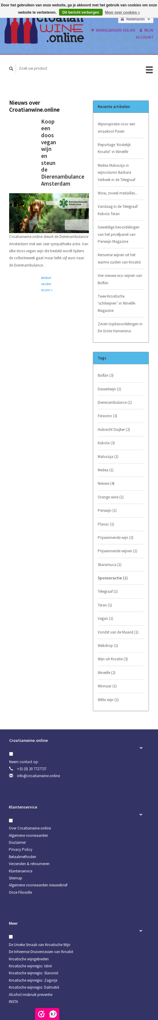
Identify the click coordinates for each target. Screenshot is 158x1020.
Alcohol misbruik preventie (30, 994)
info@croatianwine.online (38, 775)
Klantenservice (20, 871)
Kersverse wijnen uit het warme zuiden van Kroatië (119, 258)
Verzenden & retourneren (29, 863)
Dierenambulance (115, 402)
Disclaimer (17, 842)
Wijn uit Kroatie (113, 659)
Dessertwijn (109, 389)
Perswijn (107, 510)
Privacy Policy (20, 849)
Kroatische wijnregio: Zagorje (33, 980)
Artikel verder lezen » (47, 283)
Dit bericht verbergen (80, 12)
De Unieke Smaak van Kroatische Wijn (39, 944)
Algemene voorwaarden (28, 835)
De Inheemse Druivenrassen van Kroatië (41, 951)
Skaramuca (109, 564)
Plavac (106, 524)
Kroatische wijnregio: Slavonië (33, 973)
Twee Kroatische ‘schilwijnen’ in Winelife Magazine (116, 303)
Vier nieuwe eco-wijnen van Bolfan (120, 279)
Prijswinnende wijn (115, 537)
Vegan (105, 618)
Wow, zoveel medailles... (118, 193)
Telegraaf (108, 591)
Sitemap (15, 878)
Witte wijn (108, 699)
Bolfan (106, 375)
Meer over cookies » (122, 12)
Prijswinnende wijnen (117, 551)
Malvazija (108, 456)
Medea (106, 470)
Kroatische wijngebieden (29, 959)
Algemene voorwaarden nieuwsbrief (38, 885)
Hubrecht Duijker (114, 429)
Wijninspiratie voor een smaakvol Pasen (116, 127)
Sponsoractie (113, 578)
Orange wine (111, 497)
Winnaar (107, 686)
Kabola (106, 442)
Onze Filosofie (20, 892)
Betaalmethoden (22, 856)
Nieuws (106, 483)
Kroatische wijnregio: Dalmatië (34, 987)
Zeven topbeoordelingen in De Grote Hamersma (120, 327)
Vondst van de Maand (118, 632)
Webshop (108, 645)
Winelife (106, 672)
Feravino (107, 415)
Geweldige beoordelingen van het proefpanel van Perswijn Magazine (118, 234)
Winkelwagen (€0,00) (113, 30)
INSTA (13, 1001)
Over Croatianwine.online (30, 828)
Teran (105, 605)
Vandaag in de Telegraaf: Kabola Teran (118, 210)
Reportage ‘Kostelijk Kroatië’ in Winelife (114, 148)
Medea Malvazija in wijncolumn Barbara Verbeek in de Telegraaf (116, 172)
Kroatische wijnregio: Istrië (30, 966)
